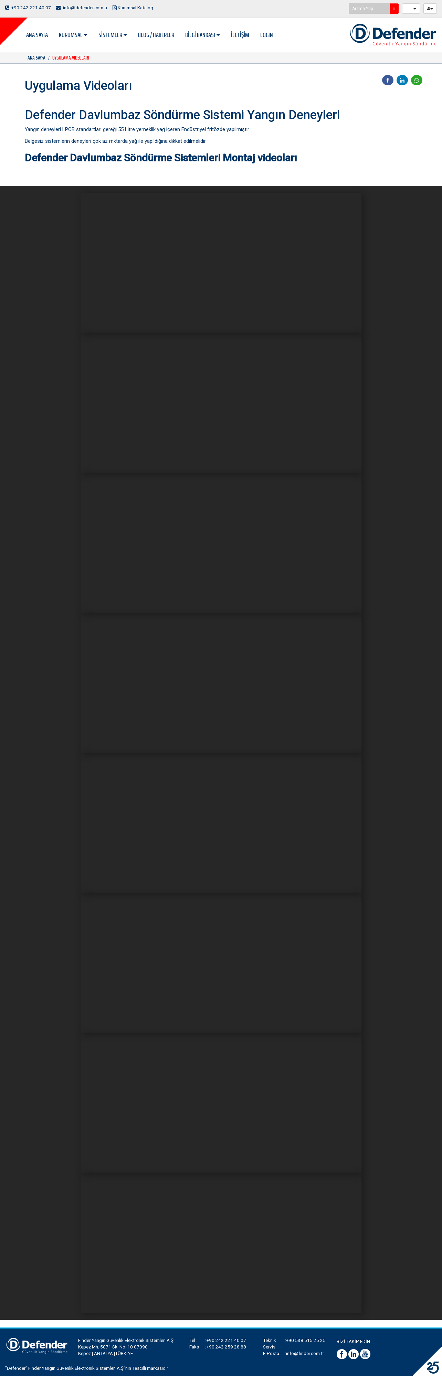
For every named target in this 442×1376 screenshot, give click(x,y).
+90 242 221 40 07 (28, 7)
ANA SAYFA (37, 34)
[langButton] (411, 8)
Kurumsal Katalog (134, 7)
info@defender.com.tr (82, 7)
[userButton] (430, 8)
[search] (394, 8)
